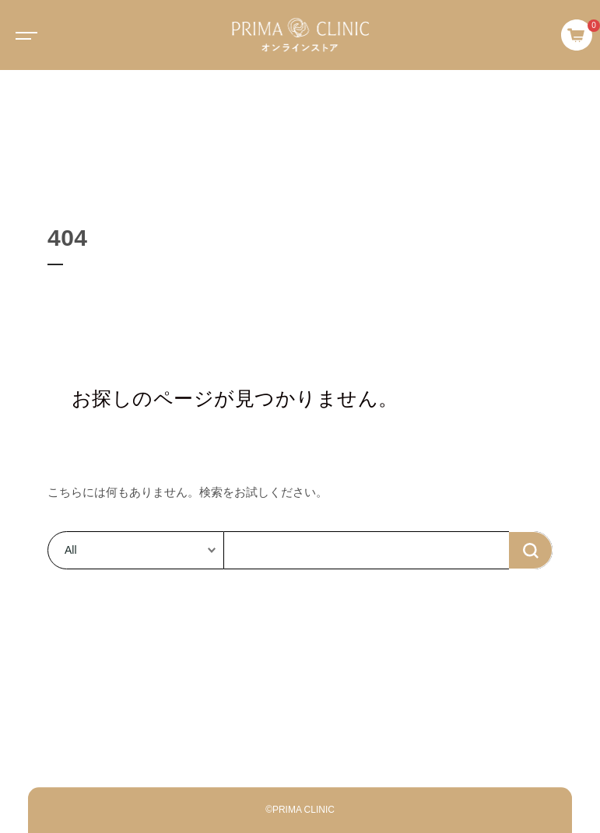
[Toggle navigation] (23, 35)
